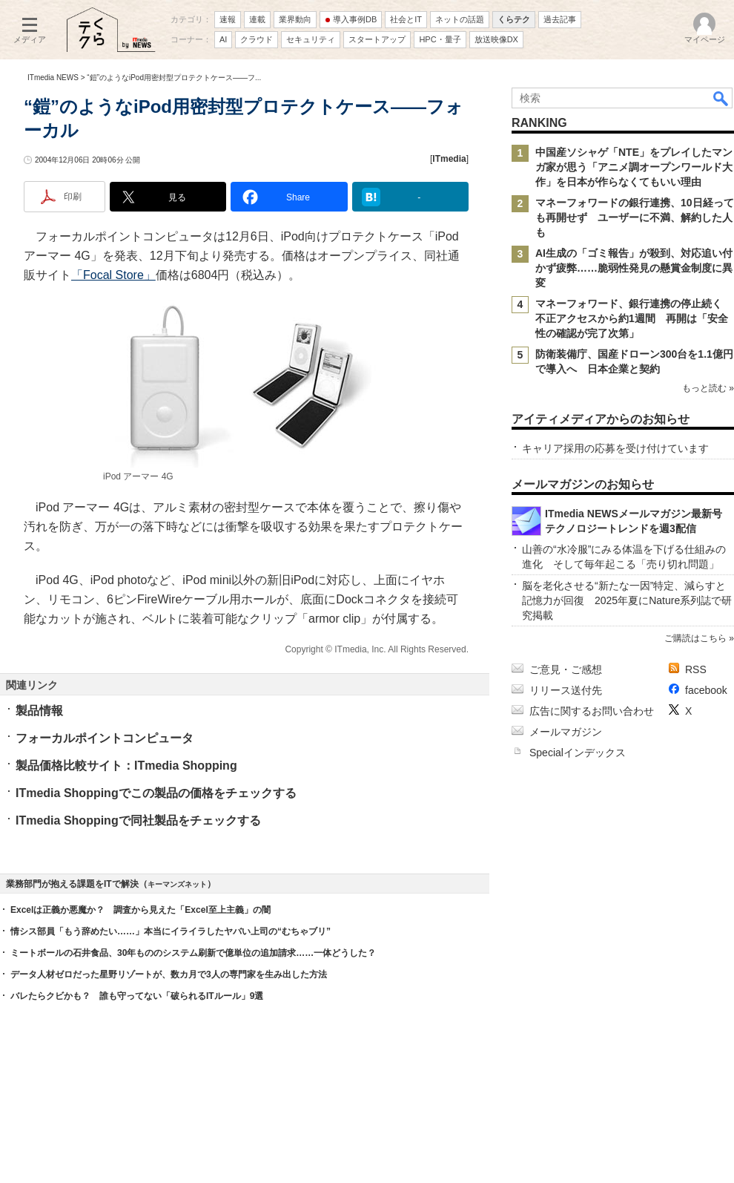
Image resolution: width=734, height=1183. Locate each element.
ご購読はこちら (695, 638)
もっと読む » (708, 388)
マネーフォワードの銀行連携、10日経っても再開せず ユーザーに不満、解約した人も (634, 217)
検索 (721, 98)
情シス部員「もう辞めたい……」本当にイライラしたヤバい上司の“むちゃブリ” (170, 931)
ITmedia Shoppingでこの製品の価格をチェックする (156, 793)
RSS (696, 669)
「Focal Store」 (113, 275)
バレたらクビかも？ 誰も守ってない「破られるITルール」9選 (136, 996)
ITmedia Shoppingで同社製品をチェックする (138, 820)
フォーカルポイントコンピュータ (105, 738)
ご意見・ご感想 (565, 669)
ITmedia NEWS (53, 77)
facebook (706, 690)
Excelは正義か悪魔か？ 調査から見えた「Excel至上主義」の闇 (140, 910)
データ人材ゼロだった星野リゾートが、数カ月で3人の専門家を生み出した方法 (168, 974)
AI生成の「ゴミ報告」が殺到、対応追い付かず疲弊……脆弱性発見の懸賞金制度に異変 (634, 268)
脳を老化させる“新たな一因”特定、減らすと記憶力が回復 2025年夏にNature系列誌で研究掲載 (627, 600)
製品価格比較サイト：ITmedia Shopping (126, 765)
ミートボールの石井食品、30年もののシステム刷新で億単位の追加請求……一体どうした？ (193, 953)
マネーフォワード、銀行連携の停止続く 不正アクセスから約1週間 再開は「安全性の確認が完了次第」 (634, 318)
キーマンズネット (177, 884)
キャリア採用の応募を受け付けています (615, 448)
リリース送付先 (565, 690)
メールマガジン (565, 732)
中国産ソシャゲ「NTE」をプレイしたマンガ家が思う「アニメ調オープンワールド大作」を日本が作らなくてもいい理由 (634, 167)
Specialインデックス (577, 752)
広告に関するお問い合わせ (591, 711)
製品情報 (39, 710)
